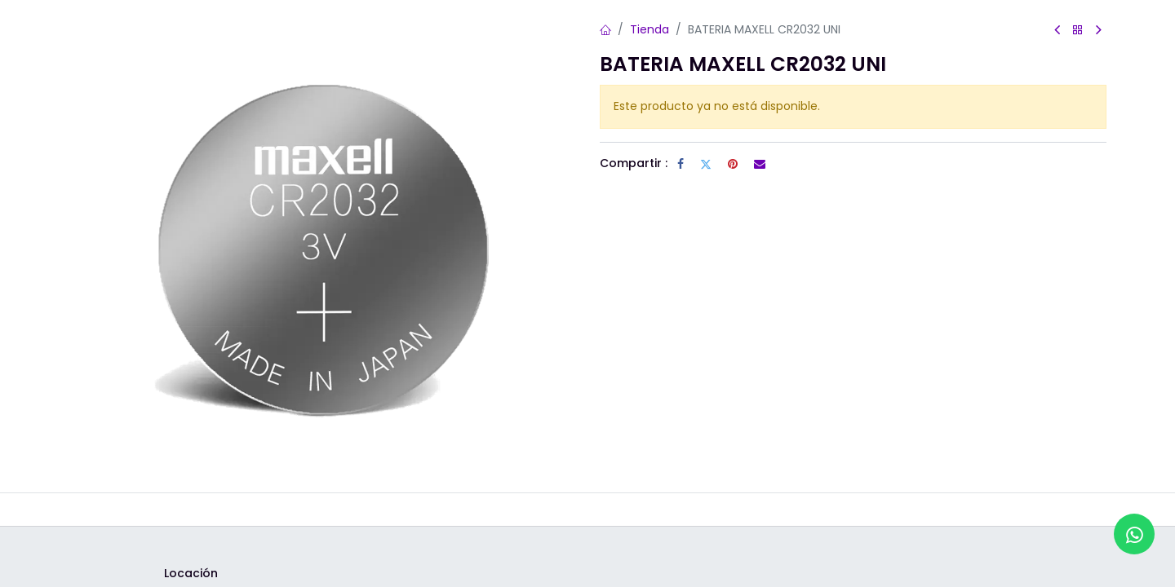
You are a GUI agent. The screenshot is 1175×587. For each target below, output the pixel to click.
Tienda (649, 29)
